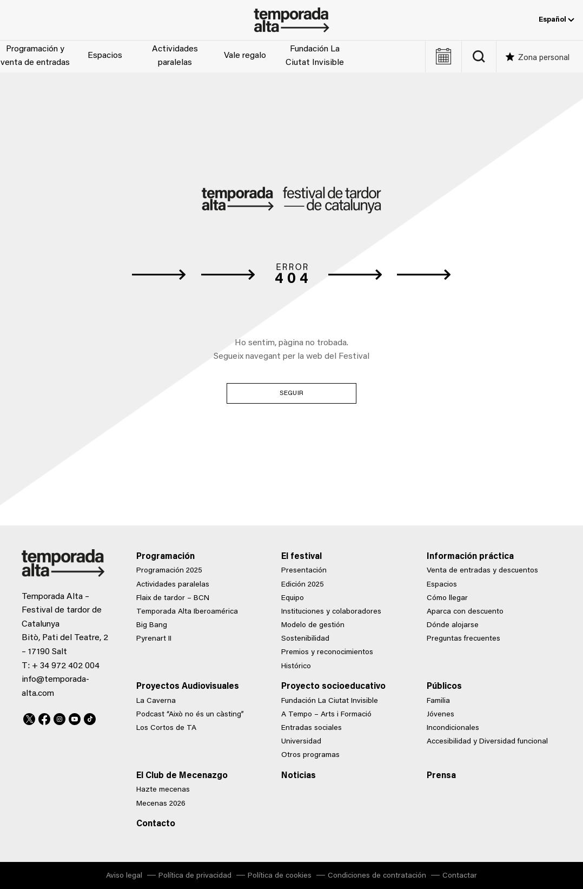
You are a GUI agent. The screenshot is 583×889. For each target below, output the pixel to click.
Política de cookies (280, 876)
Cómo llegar (447, 598)
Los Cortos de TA (166, 728)
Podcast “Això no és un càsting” (190, 715)
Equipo (292, 598)
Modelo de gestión (313, 625)
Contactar (459, 876)
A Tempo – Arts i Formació (326, 715)
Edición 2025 (302, 585)
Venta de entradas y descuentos (482, 571)
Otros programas (310, 755)
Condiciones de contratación (377, 876)
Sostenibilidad (305, 639)
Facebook (44, 717)
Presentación (304, 571)
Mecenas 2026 (161, 804)
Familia (438, 701)
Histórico (296, 666)
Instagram (59, 717)
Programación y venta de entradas (35, 56)
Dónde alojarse (453, 625)
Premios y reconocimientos (327, 652)
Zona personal (543, 58)
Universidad (301, 742)
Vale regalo (245, 55)
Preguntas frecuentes (463, 639)
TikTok (90, 717)
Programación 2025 (169, 571)
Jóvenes (440, 715)
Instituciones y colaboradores (331, 612)
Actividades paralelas (175, 56)
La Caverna (156, 701)
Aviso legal (124, 876)
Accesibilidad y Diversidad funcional (487, 742)
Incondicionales (453, 728)
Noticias (298, 776)
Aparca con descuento (465, 612)
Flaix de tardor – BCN (172, 598)
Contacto (155, 824)
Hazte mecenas (163, 790)
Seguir (291, 393)
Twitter (29, 717)
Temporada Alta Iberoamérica (187, 612)
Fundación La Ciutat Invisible (315, 56)
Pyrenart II (153, 639)
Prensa (441, 776)
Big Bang (151, 625)
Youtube (75, 717)
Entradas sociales (311, 728)
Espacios (105, 55)
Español (556, 20)
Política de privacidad (194, 876)
